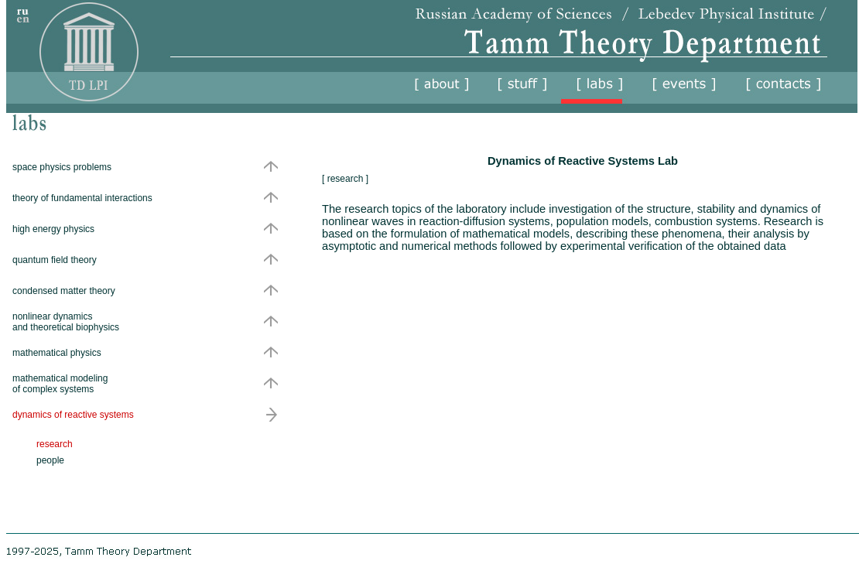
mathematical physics (56, 352)
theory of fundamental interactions (82, 198)
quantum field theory (54, 260)
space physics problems (61, 167)
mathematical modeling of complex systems (60, 384)
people (50, 460)
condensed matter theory (63, 290)
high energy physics (53, 229)
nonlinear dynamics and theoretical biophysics (65, 322)
